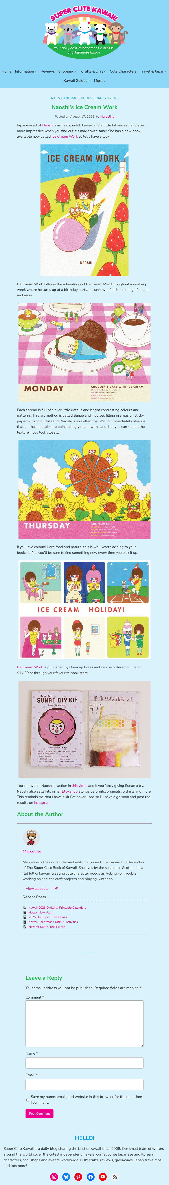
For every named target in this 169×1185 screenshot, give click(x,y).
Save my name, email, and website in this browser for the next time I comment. (86, 1099)
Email (31, 1074)
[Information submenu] (36, 71)
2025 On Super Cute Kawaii (48, 917)
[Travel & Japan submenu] (166, 71)
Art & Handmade (65, 98)
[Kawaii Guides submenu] (89, 81)
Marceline (107, 116)
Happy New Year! (40, 912)
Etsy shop (70, 791)
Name (32, 1053)
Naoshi (47, 125)
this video (79, 785)
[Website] (56, 888)
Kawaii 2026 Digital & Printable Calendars (57, 908)
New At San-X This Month (47, 927)
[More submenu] (104, 81)
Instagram (42, 802)
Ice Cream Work (65, 136)
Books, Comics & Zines (100, 98)
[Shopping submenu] (76, 71)
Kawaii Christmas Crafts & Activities (53, 922)
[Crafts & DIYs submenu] (105, 71)
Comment (35, 997)
